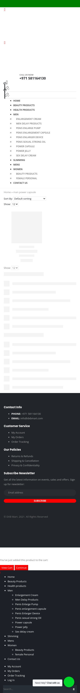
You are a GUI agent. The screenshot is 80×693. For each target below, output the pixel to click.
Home (7, 192)
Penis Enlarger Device (29, 137)
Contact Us (20, 183)
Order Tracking (20, 441)
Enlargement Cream (28, 119)
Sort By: (8, 198)
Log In (11, 680)
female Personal (24, 654)
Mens (11, 640)
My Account (18, 432)
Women (17, 169)
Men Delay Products (29, 123)
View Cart (7, 567)
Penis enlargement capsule (33, 132)
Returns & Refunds (22, 456)
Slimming (13, 636)
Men (15, 114)
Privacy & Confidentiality (25, 465)
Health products (24, 109)
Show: (7, 204)
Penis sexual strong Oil (31, 141)
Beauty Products (26, 173)
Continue (21, 567)
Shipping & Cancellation (25, 460)
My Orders (17, 437)
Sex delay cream (26, 155)
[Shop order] (29, 199)
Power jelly (23, 151)
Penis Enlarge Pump (28, 128)
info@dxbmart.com (32, 418)
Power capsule (25, 146)
